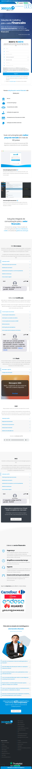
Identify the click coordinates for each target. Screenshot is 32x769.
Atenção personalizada (7, 427)
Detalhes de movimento (7, 267)
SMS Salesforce (4, 751)
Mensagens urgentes (6, 369)
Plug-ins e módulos (5, 747)
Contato (19, 740)
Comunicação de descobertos (8, 314)
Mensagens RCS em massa (23, 737)
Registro (16, 73)
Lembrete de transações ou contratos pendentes (12, 270)
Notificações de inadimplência (8, 327)
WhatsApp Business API (22, 735)
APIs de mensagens (5, 742)
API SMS (3, 744)
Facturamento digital (6, 276)
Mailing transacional (21, 729)
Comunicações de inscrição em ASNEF (10, 321)
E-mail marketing (21, 726)
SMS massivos (20, 720)
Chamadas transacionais (22, 733)
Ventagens (20, 746)
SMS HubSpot (4, 749)
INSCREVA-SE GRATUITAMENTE (16, 767)
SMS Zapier (4, 755)
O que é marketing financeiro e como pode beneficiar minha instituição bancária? (15, 672)
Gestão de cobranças (6, 273)
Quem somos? (20, 744)
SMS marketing (20, 722)
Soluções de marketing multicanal (24, 747)
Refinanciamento (6, 324)
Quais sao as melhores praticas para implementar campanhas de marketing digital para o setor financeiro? (15, 694)
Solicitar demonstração (23, 34)
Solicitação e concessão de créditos (9, 318)
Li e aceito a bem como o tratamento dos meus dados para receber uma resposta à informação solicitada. (17, 78)
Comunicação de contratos (8, 311)
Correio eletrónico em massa (23, 728)
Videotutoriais (24, 742)
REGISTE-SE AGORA (16, 711)
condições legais (12, 81)
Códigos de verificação (7, 372)
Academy (19, 742)
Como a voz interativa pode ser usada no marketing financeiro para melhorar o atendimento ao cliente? (15, 689)
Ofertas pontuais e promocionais (9, 264)
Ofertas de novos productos (8, 424)
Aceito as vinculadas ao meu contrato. (16, 81)
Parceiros (19, 749)
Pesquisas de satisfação (7, 421)
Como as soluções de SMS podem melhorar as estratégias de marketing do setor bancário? (15, 678)
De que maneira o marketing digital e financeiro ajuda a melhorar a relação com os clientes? (14, 683)
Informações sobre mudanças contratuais (11, 330)
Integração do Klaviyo (6, 753)
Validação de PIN (5, 261)
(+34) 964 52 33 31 (19, 6)
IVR (18, 731)
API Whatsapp (4, 746)
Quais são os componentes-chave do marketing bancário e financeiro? (15, 662)
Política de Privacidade (14, 76)
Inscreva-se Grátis (16, 519)
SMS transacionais (21, 724)
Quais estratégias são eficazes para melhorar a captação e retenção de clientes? (15, 667)
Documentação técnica (6, 757)
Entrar (30, 6)
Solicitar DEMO (26, 6)
